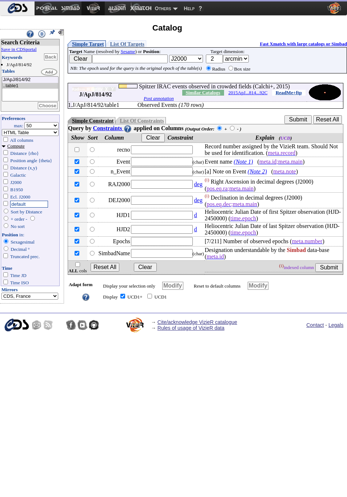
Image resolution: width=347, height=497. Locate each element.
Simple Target (88, 44)
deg (198, 184)
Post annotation (159, 98)
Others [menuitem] (163, 8)
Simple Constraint (92, 121)
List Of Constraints (142, 121)
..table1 (30, 86)
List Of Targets (127, 44)
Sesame (128, 51)
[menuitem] (17, 8)
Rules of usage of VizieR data (190, 328)
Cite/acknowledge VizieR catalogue (197, 322)
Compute (16, 146)
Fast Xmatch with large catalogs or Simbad (303, 44)
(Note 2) (257, 171)
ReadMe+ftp (289, 92)
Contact (315, 325)
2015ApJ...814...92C (248, 92)
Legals (335, 325)
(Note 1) (243, 162)
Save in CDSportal (19, 49)
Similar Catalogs (203, 92)
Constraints (112, 128)
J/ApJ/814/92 (30, 80)
